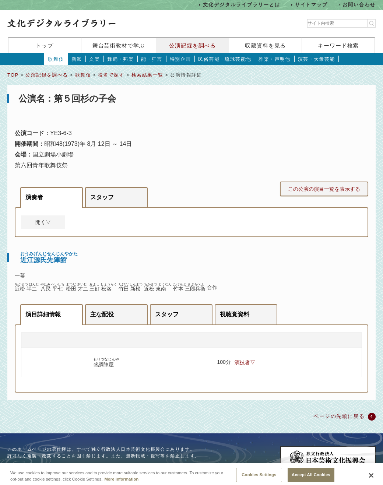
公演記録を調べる (192, 45)
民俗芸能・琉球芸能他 (224, 59)
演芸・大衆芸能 (316, 59)
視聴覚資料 (234, 314)
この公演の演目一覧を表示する (324, 189)
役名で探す (111, 75)
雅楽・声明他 (274, 59)
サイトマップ (311, 4)
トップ (44, 45)
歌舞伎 (56, 59)
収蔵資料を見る (265, 45)
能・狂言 (151, 59)
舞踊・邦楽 (120, 59)
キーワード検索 (338, 45)
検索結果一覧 (147, 75)
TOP (12, 75)
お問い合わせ (359, 4)
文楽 (94, 59)
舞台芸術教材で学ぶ (118, 45)
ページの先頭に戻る (339, 416)
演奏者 (34, 197)
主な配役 (102, 314)
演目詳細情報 (43, 314)
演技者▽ (245, 362)
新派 (76, 59)
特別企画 (180, 59)
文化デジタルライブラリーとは (241, 4)
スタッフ (102, 197)
